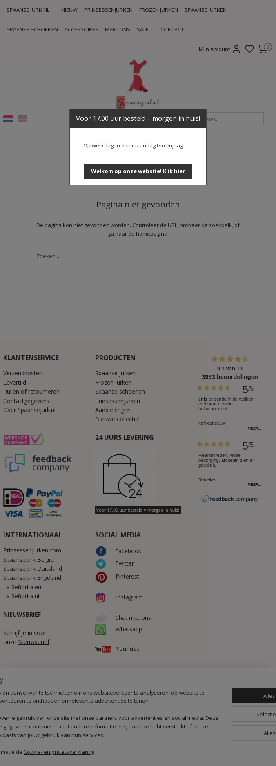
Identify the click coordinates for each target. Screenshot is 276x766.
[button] (138, 171)
